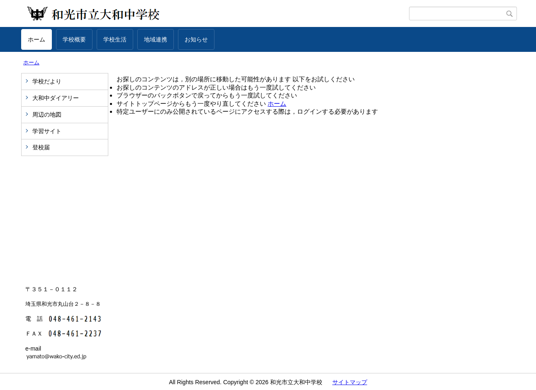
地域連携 (155, 39)
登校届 (41, 147)
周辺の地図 (46, 114)
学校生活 (115, 39)
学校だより (46, 81)
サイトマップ (349, 382)
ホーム (36, 39)
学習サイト (46, 131)
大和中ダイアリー (55, 98)
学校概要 (74, 39)
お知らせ (196, 39)
